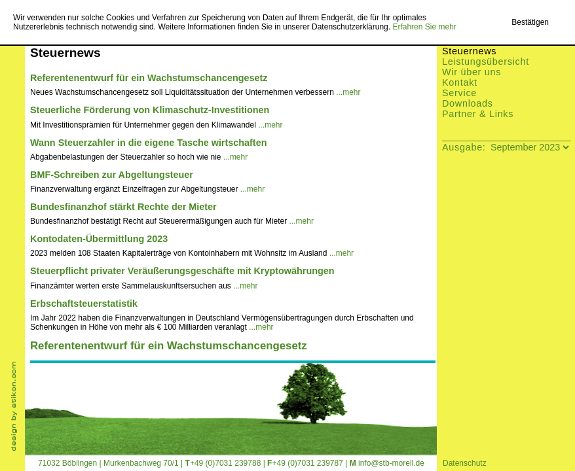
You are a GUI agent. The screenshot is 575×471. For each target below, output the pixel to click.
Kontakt (459, 82)
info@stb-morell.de (391, 463)
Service (459, 93)
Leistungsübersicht (485, 61)
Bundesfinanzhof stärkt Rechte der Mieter (123, 206)
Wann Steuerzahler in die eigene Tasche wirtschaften (148, 142)
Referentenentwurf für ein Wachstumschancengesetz (149, 78)
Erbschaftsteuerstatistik (84, 303)
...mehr (348, 92)
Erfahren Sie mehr (424, 26)
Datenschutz (465, 463)
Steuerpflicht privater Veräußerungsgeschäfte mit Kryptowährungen (182, 271)
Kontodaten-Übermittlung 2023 (99, 239)
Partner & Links (477, 114)
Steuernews (469, 51)
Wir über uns (471, 72)
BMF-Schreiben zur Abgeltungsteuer (111, 174)
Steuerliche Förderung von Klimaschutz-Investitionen (149, 110)
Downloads (467, 103)
